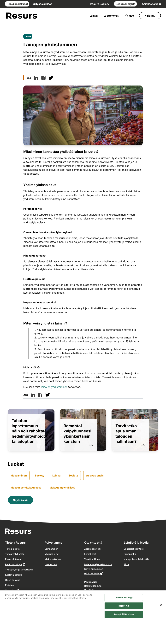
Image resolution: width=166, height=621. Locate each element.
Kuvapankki (130, 554)
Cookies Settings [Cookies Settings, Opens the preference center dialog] (124, 600)
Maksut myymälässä (62, 487)
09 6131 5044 (92, 573)
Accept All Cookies (123, 617)
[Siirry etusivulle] (21, 16)
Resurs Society (99, 4)
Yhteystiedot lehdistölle (136, 559)
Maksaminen (19, 475)
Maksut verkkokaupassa (26, 487)
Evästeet (10, 585)
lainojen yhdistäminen (53, 387)
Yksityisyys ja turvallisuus (19, 569)
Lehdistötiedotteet (133, 548)
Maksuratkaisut (53, 559)
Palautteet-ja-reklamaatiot (98, 564)
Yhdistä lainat (52, 554)
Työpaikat (10, 590)
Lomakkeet (90, 554)
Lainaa (93, 15)
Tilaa (126, 564)
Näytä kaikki (20, 500)
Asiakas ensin (95, 475)
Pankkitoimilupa (13, 564)
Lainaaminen (51, 548)
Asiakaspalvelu (151, 4)
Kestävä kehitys (13, 574)
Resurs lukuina (13, 559)
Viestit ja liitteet (92, 559)
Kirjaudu (150, 15)
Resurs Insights (125, 4)
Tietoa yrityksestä (14, 554)
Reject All (124, 609)
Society (39, 475)
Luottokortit (111, 15)
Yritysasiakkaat (42, 4)
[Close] (160, 608)
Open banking (12, 580)
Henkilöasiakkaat (17, 4)
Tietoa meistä (12, 548)
